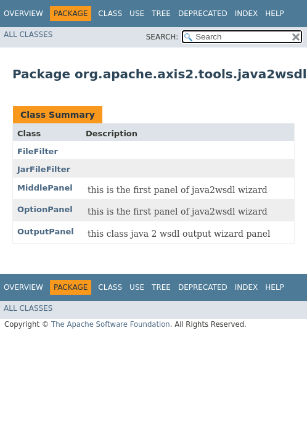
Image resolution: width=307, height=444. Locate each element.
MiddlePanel (45, 187)
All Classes (28, 34)
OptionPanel (45, 209)
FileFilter (37, 151)
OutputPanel (45, 231)
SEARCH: (162, 37)
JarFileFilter (43, 169)
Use (136, 13)
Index (246, 13)
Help (274, 13)
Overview (23, 13)
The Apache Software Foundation (110, 324)
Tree (161, 13)
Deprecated (202, 13)
